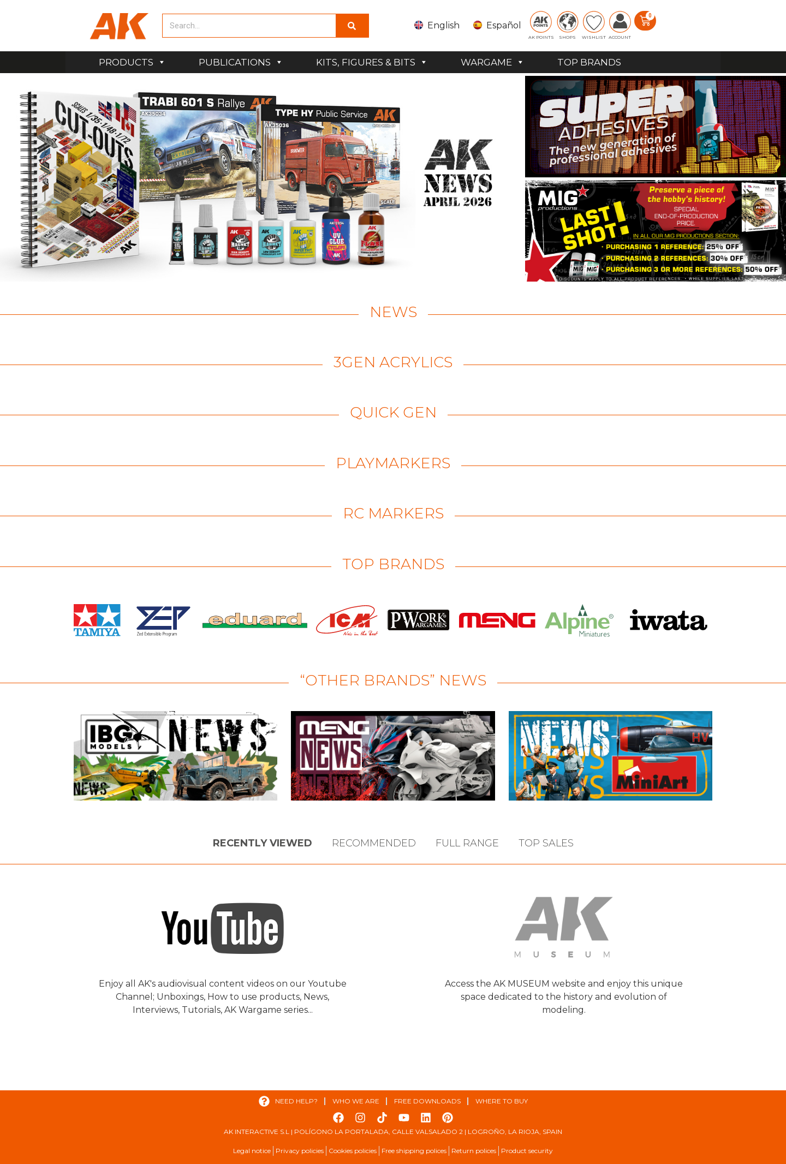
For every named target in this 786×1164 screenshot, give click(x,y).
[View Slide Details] (261, 179)
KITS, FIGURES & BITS (372, 62)
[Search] (352, 25)
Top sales (546, 843)
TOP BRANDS (589, 62)
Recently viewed (262, 843)
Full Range (467, 843)
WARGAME (493, 62)
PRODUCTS (132, 62)
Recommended (374, 843)
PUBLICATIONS (241, 62)
